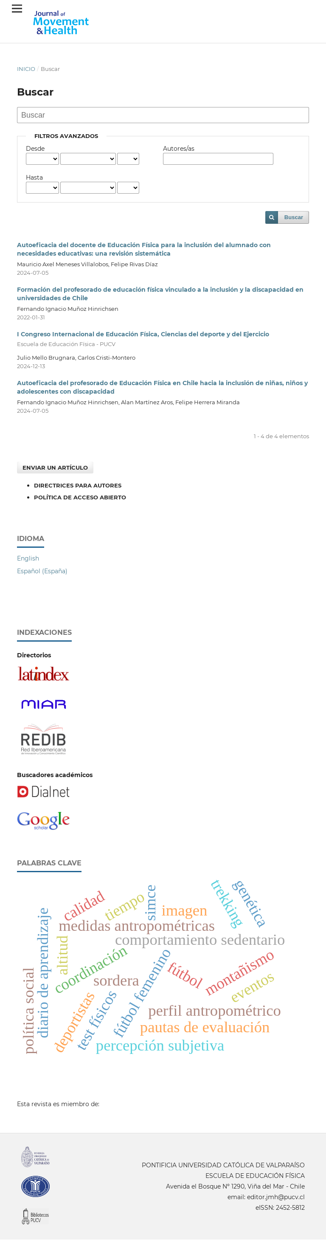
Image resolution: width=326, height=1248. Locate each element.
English (28, 558)
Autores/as (178, 148)
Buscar (293, 217)
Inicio (26, 68)
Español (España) (42, 571)
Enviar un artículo (55, 467)
